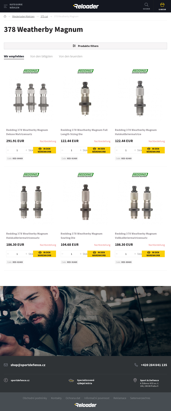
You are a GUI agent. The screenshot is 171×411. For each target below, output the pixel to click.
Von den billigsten (41, 56)
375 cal (44, 16)
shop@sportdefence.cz (28, 365)
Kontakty (56, 398)
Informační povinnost (96, 398)
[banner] (85, 405)
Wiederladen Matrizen (23, 16)
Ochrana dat (73, 398)
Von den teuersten (71, 56)
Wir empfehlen (14, 56)
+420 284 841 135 (154, 365)
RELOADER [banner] (86, 6)
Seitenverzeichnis (140, 398)
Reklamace (119, 398)
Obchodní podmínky (35, 398)
